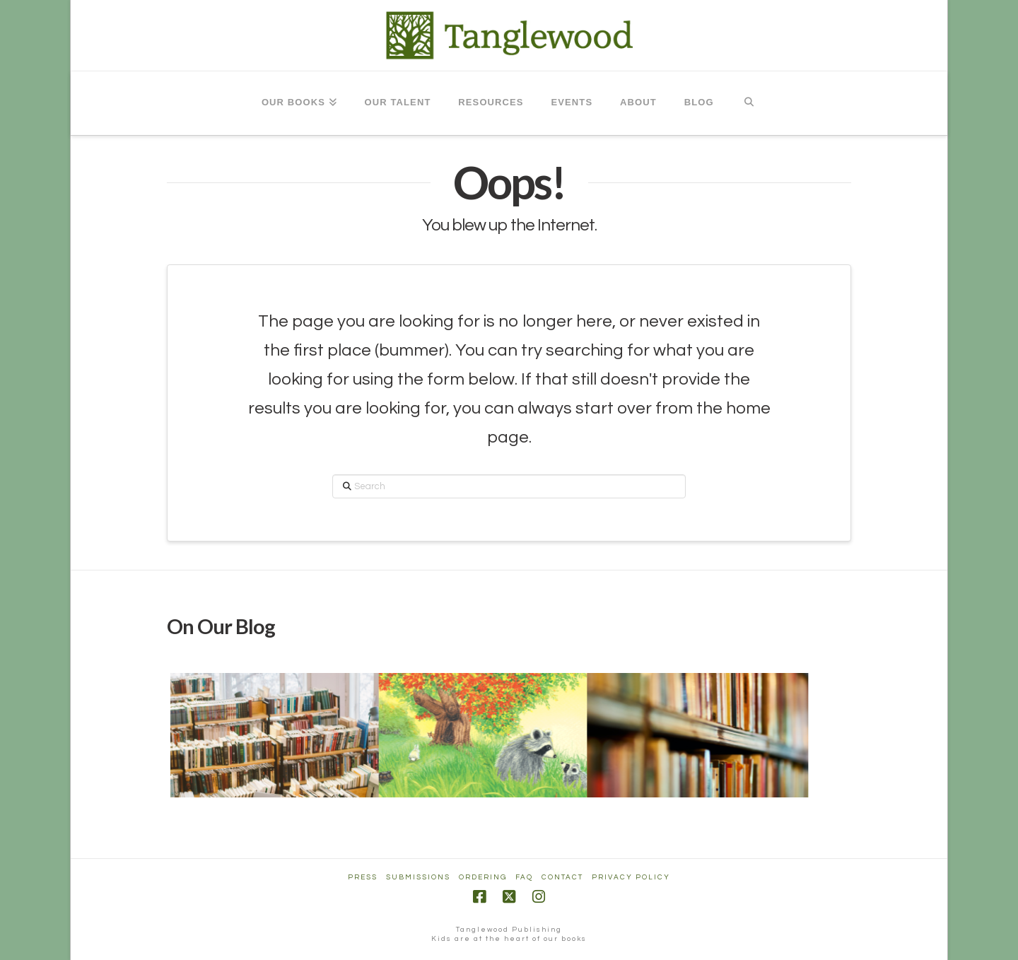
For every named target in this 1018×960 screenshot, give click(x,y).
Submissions (418, 877)
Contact (562, 877)
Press (363, 877)
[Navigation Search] (749, 103)
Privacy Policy (631, 877)
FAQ (524, 877)
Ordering (483, 877)
